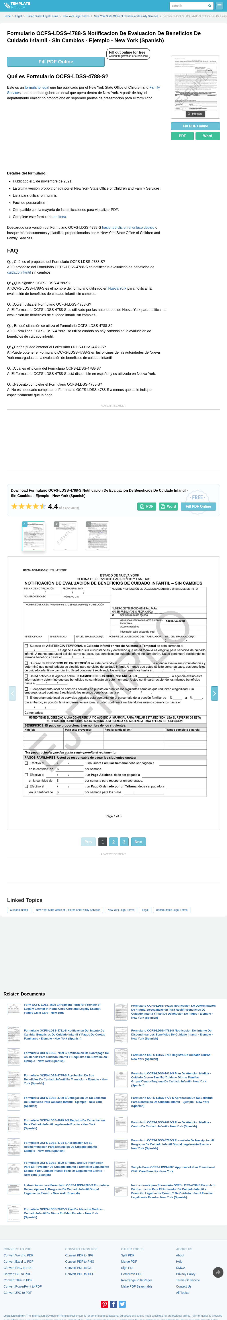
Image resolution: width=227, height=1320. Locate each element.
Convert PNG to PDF (18, 1268)
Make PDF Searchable (136, 1286)
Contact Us (183, 1286)
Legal (145, 909)
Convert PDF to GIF (79, 1268)
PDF (182, 136)
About (180, 1255)
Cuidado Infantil (19, 909)
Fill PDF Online (56, 61)
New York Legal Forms (121, 909)
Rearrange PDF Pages (137, 1280)
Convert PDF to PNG (79, 1261)
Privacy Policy (185, 1274)
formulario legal (37, 87)
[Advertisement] (86, 137)
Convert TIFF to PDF (18, 1280)
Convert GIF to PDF (17, 1274)
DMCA (180, 1268)
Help (179, 1261)
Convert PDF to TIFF (79, 1274)
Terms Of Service (188, 1280)
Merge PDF (129, 1261)
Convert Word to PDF (18, 1255)
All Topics (182, 1292)
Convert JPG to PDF (18, 1292)
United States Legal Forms (172, 909)
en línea (59, 217)
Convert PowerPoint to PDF (23, 1286)
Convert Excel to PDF (18, 1261)
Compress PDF (131, 1274)
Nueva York (117, 288)
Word (207, 136)
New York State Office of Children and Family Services (68, 909)
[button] (214, 693)
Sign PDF (127, 1268)
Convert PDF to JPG (79, 1255)
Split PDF (127, 1255)
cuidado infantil (19, 272)
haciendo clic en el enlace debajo (128, 227)
